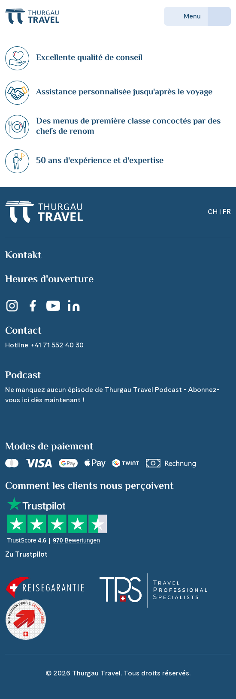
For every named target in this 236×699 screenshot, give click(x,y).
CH (213, 212)
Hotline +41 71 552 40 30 (44, 345)
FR (227, 212)
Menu (186, 16)
